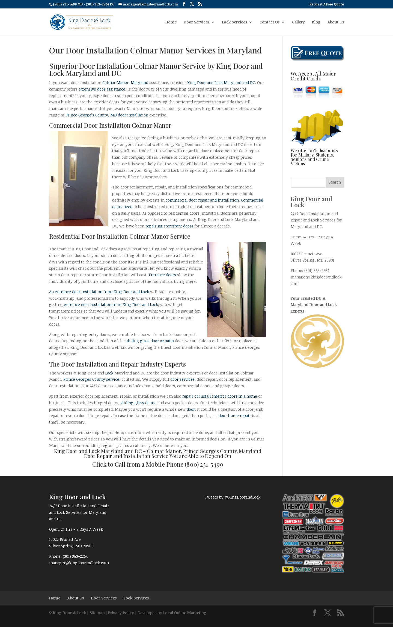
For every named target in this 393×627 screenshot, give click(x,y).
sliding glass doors (137, 402)
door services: (183, 379)
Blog (316, 22)
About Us (335, 22)
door (191, 409)
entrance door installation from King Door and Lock (111, 304)
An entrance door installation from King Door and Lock (99, 291)
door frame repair (235, 415)
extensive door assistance (102, 89)
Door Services (196, 22)
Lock (109, 373)
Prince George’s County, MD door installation (107, 115)
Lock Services (234, 22)
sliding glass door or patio (150, 340)
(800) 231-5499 (204, 464)
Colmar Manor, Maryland (125, 82)
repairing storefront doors (169, 226)
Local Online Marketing (184, 612)
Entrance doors (162, 274)
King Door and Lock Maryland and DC (221, 82)
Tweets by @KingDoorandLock (232, 497)
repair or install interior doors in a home (219, 396)
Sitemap (97, 612)
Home (171, 22)
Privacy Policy (121, 612)
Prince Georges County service (91, 379)
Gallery (298, 22)
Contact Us (269, 22)
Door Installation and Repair (100, 364)
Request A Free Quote (326, 4)
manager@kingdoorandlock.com (79, 562)
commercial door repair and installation (202, 200)
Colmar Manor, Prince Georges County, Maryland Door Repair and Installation (172, 453)
